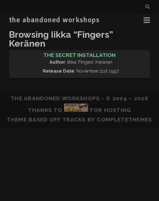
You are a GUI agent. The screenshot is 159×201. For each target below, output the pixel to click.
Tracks (74, 119)
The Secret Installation (79, 55)
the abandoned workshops (54, 20)
